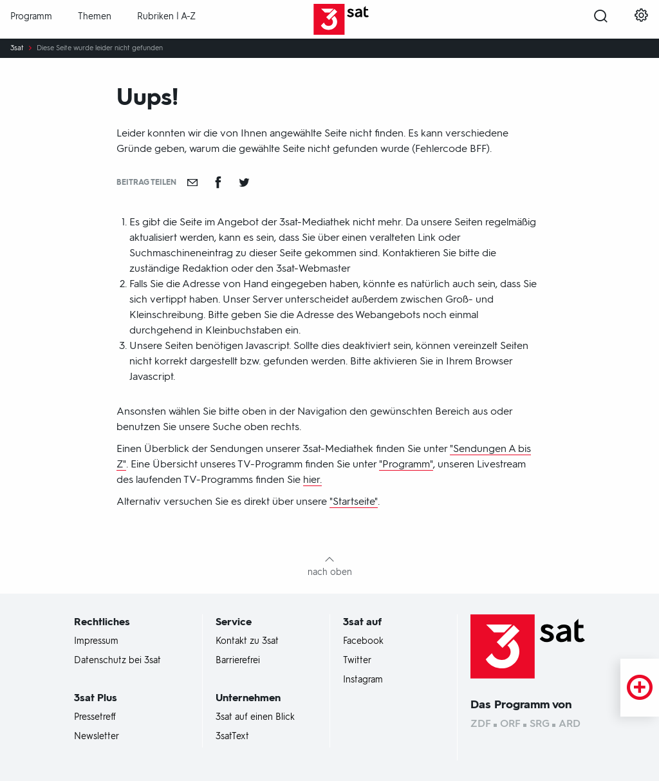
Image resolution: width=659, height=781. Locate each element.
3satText (232, 736)
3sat (17, 48)
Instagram (363, 680)
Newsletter (96, 736)
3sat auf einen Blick (255, 717)
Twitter (357, 660)
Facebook (363, 641)
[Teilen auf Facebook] (218, 182)
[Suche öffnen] (601, 20)
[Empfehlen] (192, 182)
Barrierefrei (238, 660)
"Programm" (406, 464)
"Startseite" (354, 501)
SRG (540, 723)
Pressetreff (95, 717)
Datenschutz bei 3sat (117, 660)
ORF (510, 723)
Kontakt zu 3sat (247, 641)
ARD (569, 723)
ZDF (480, 723)
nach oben (330, 572)
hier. (312, 479)
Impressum (96, 641)
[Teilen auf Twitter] (244, 182)
